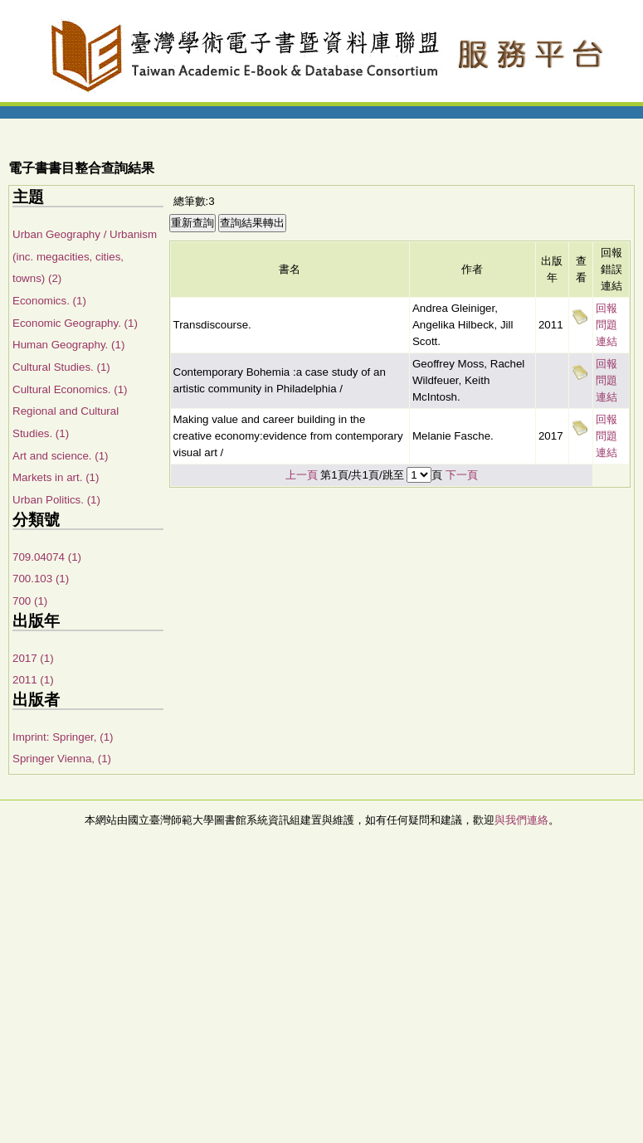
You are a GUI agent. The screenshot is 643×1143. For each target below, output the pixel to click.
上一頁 (301, 475)
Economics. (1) (49, 300)
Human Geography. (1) (68, 344)
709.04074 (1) (46, 557)
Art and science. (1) (60, 456)
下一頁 (462, 475)
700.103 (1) (40, 578)
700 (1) (29, 601)
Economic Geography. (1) (75, 323)
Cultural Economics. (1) (70, 389)
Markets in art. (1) (55, 477)
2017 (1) (33, 658)
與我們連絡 (521, 820)
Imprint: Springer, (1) (62, 737)
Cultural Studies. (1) (61, 367)
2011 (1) (33, 680)
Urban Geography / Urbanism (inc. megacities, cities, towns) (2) (84, 256)
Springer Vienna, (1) (61, 758)
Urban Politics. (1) (56, 500)
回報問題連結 (606, 325)
